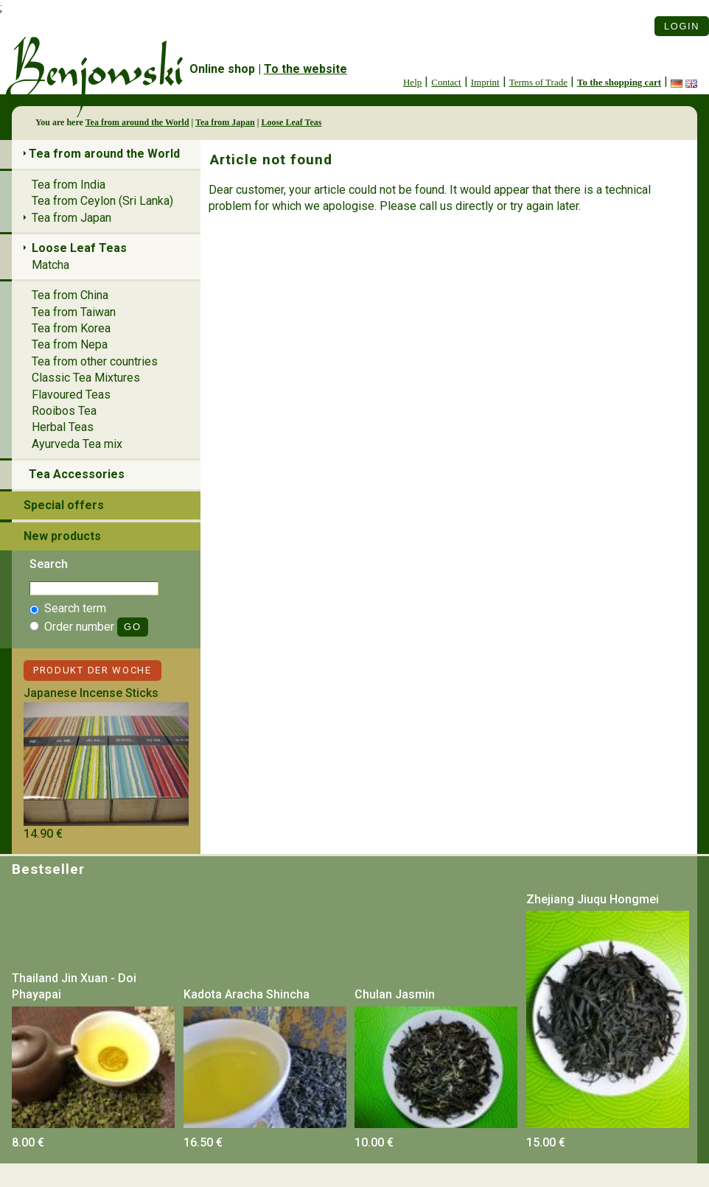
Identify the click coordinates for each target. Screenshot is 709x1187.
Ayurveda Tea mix (77, 444)
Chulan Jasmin (394, 994)
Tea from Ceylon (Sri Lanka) (102, 201)
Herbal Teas (63, 427)
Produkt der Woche (92, 670)
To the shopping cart (619, 82)
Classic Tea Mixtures (86, 378)
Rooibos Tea (64, 411)
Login (681, 26)
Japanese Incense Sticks (91, 693)
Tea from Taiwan (74, 312)
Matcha (50, 265)
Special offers (64, 505)
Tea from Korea (71, 328)
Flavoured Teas (71, 395)
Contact (446, 82)
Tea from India (68, 185)
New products (62, 536)
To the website (305, 69)
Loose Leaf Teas (291, 122)
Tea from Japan (225, 122)
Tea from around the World (137, 122)
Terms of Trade (538, 82)
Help (412, 82)
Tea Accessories (77, 474)
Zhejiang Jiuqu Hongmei (592, 899)
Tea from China (70, 295)
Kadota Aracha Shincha (247, 994)
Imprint (485, 82)
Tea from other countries (95, 361)
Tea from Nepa (70, 344)
